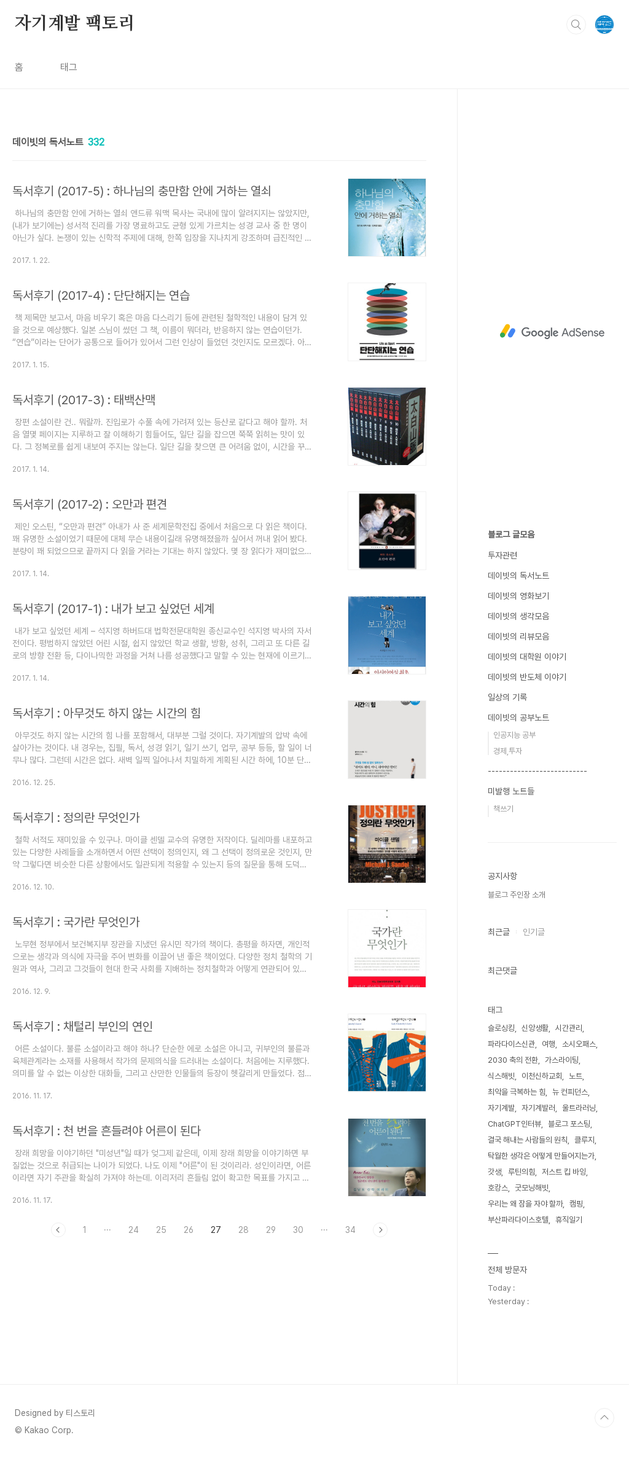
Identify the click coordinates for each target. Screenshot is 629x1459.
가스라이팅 (562, 1060)
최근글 (499, 932)
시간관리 (568, 1028)
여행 (548, 1044)
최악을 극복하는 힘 (516, 1092)
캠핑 (576, 1203)
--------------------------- (537, 771)
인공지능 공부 (514, 735)
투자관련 (502, 555)
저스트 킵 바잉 (564, 1171)
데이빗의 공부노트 (518, 717)
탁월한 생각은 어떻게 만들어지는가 (541, 1155)
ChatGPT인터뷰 (514, 1123)
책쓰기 (503, 808)
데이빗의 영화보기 (518, 596)
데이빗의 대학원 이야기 (527, 657)
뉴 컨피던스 (570, 1092)
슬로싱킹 (501, 1028)
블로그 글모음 (511, 534)
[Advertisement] (552, 331)
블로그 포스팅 (569, 1123)
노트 (575, 1076)
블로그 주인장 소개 (516, 894)
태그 (68, 67)
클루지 (584, 1139)
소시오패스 (579, 1044)
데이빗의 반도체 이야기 (527, 677)
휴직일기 (568, 1219)
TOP (604, 1418)
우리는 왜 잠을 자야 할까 (525, 1203)
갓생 (494, 1171)
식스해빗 (501, 1076)
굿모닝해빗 (532, 1187)
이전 (58, 1229)
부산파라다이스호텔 (518, 1219)
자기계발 (501, 1108)
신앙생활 (535, 1028)
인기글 (534, 932)
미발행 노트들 (511, 791)
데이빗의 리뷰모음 (518, 636)
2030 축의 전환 (513, 1060)
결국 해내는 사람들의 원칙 (528, 1139)
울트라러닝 (579, 1108)
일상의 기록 (507, 697)
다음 (380, 1229)
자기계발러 (538, 1108)
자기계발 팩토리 (75, 24)
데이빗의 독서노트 (518, 576)
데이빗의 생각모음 (518, 616)
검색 (576, 24)
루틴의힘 (521, 1171)
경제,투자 (507, 751)
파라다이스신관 (511, 1044)
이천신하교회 (542, 1076)
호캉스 (498, 1187)
